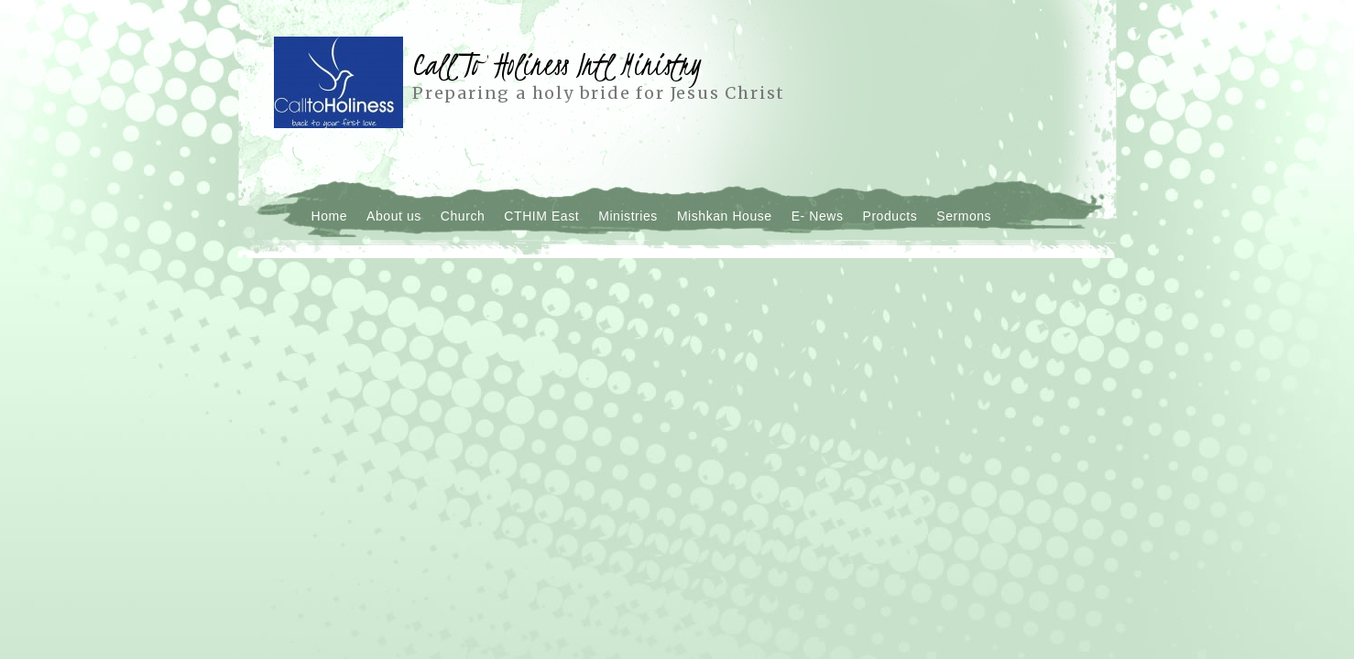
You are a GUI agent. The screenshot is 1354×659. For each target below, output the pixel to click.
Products (890, 216)
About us (393, 216)
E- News (818, 216)
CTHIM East (541, 216)
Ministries (628, 216)
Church (463, 216)
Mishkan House (724, 216)
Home (329, 216)
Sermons (963, 216)
